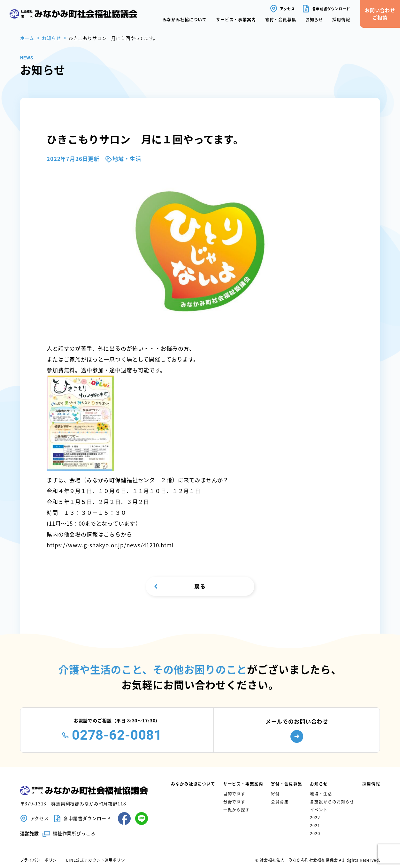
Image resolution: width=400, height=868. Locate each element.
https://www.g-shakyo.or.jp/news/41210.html (110, 545)
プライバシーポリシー (40, 860)
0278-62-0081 (117, 735)
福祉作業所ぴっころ (74, 833)
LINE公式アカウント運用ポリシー (97, 860)
